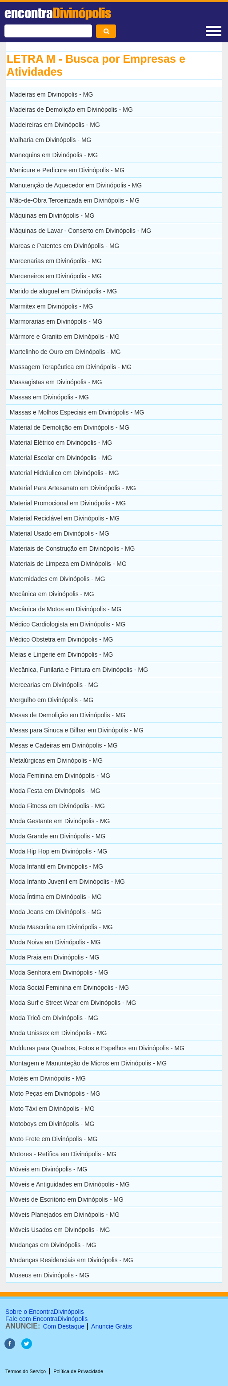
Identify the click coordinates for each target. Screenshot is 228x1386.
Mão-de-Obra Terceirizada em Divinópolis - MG (75, 200)
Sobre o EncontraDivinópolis (44, 1311)
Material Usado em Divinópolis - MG (59, 533)
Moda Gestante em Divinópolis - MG (60, 821)
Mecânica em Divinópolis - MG (52, 593)
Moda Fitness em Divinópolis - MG (57, 805)
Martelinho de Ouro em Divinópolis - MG (65, 351)
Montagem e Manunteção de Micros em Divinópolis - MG (88, 1063)
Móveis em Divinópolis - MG (48, 1169)
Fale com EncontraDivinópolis (46, 1318)
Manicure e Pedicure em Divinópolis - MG (67, 170)
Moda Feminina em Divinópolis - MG (60, 775)
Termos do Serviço (25, 1371)
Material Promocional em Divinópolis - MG (68, 503)
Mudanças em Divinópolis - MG (53, 1244)
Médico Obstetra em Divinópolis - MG (61, 639)
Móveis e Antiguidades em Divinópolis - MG (70, 1184)
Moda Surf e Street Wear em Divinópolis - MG (73, 1002)
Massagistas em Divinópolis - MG (56, 382)
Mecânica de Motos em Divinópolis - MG (65, 609)
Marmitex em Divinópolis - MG (51, 306)
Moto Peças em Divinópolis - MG (55, 1093)
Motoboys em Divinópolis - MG (52, 1123)
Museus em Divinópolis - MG (49, 1275)
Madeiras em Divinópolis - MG (51, 94)
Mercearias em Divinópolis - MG (54, 684)
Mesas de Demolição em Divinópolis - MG (68, 715)
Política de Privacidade (78, 1371)
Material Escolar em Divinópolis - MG (61, 457)
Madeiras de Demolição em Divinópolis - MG (71, 109)
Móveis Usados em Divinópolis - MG (60, 1229)
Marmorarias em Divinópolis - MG (56, 321)
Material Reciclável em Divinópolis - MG (65, 518)
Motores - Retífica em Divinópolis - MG (63, 1154)
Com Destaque (63, 1326)
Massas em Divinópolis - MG (49, 397)
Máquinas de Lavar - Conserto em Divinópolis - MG (80, 230)
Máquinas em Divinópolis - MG (52, 215)
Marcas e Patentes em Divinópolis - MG (65, 245)
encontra (57, 12)
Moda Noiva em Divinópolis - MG (55, 942)
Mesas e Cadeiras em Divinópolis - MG (64, 745)
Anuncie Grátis (111, 1326)
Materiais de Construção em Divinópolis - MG (72, 548)
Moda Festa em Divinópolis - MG (55, 790)
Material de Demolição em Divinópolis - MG (69, 427)
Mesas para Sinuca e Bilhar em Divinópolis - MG (77, 730)
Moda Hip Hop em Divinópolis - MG (58, 851)
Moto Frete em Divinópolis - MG (54, 1138)
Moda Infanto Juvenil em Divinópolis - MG (67, 881)
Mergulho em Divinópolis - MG (51, 699)
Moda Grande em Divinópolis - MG (58, 836)
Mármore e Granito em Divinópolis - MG (65, 336)
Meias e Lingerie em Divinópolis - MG (61, 654)
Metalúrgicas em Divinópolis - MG (56, 760)
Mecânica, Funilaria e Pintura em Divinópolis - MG (79, 669)
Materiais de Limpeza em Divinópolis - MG (68, 563)
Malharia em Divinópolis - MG (51, 139)
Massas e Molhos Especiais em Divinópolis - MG (77, 412)
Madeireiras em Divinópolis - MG (55, 124)
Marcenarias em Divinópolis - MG (56, 260)
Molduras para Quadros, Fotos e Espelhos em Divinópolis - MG (97, 1048)
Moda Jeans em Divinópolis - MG (55, 911)
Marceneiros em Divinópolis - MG (56, 276)
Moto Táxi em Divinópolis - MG (52, 1108)
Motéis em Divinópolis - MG (48, 1078)
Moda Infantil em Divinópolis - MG (56, 866)
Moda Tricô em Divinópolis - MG (54, 1017)
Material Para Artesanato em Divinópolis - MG (73, 488)
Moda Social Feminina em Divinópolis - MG (69, 987)
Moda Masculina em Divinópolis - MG (61, 927)
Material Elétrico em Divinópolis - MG (61, 442)
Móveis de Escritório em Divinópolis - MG (67, 1199)
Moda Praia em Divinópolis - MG (55, 957)
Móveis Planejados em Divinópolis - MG (65, 1214)
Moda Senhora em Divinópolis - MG (59, 972)
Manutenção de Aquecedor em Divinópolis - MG (76, 185)
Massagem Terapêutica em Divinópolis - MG (71, 366)
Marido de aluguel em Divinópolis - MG (63, 291)
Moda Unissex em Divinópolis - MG (58, 1032)
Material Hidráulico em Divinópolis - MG (64, 472)
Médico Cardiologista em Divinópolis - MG (68, 624)
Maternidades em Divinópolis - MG (57, 578)
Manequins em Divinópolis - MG (54, 155)
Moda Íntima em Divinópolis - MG (56, 896)
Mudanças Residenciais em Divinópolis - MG (71, 1260)
